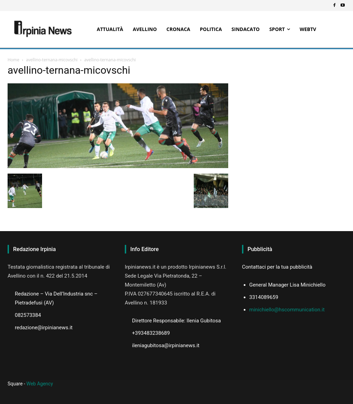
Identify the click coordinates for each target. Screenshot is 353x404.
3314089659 (263, 297)
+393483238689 (151, 333)
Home (13, 60)
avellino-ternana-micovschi (52, 60)
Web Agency (39, 383)
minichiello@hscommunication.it (287, 310)
